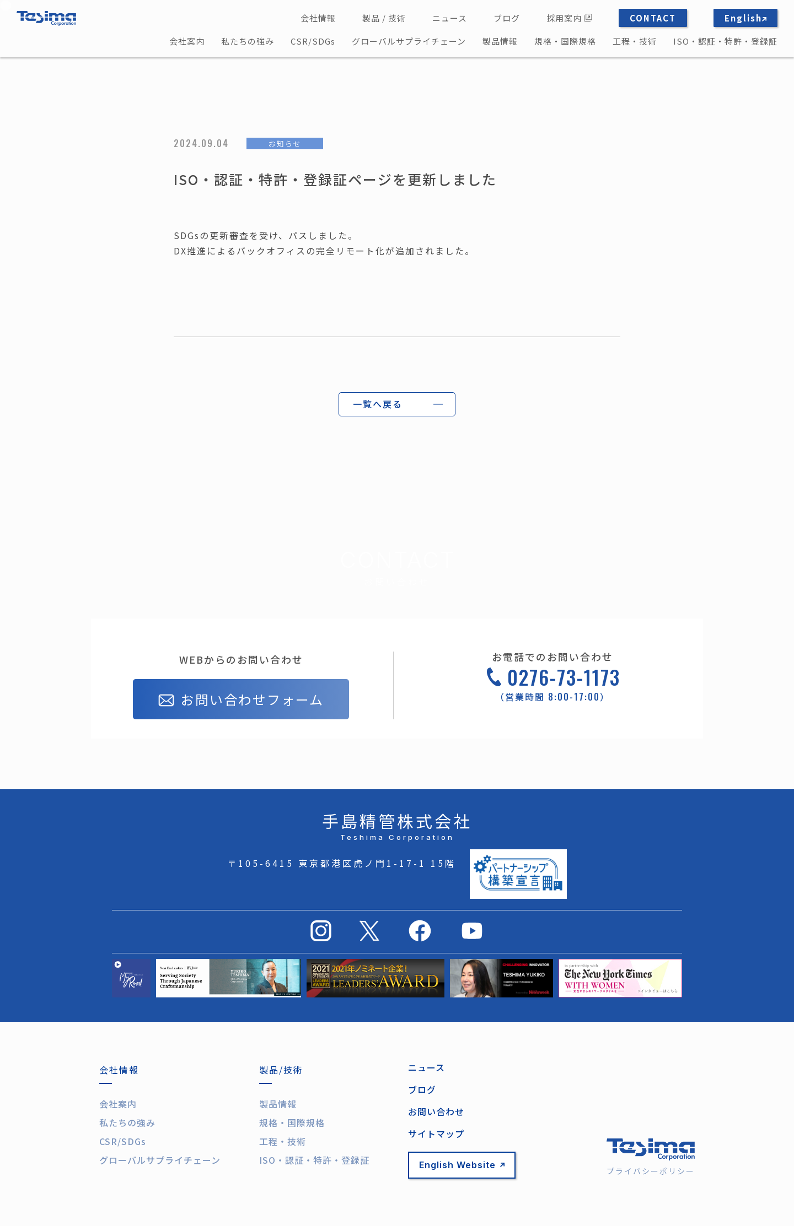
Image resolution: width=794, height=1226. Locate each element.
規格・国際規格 (565, 41)
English (745, 18)
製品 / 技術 (384, 18)
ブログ (506, 18)
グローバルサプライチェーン (409, 41)
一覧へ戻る (378, 403)
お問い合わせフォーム (241, 701)
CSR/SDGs (313, 41)
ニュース (449, 18)
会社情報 (318, 18)
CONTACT (653, 18)
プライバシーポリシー (651, 1170)
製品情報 (500, 41)
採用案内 (569, 18)
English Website (462, 1164)
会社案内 (187, 41)
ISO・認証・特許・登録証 (725, 41)
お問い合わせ (436, 1111)
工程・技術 (635, 41)
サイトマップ (436, 1133)
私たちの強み (247, 41)
